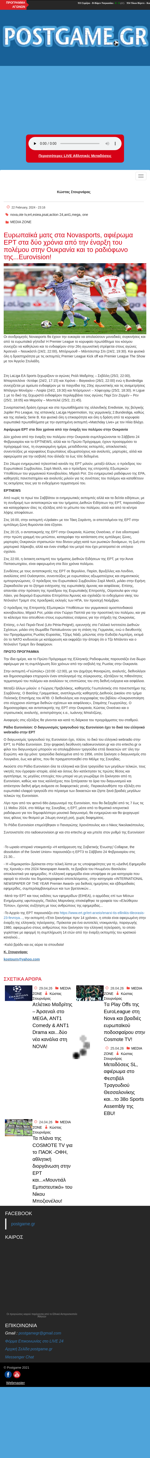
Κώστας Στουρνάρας (73, 192)
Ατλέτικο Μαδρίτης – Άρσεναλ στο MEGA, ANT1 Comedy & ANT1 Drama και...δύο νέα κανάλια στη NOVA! (52, 1025)
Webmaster (15, 1383)
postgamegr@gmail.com (40, 1333)
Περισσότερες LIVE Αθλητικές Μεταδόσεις (74, 156)
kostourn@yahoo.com (22, 959)
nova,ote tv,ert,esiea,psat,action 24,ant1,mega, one (49, 215)
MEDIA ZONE (20, 222)
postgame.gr (23, 1223)
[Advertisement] (75, 88)
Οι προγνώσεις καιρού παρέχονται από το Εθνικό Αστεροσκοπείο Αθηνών (42, 1315)
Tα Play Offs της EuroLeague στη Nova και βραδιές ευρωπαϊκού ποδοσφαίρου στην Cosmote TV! (124, 1022)
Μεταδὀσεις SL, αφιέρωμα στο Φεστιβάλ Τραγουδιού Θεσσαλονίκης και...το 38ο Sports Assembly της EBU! (124, 1089)
